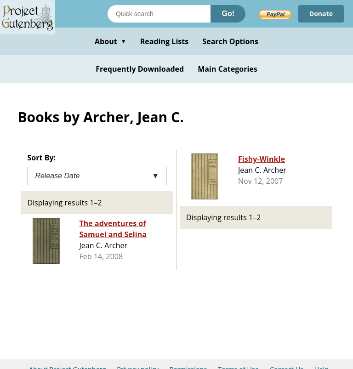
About (110, 41)
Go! (228, 13)
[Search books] (159, 14)
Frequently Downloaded (140, 69)
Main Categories (227, 69)
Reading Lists (164, 41)
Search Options (230, 41)
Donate (321, 13)
